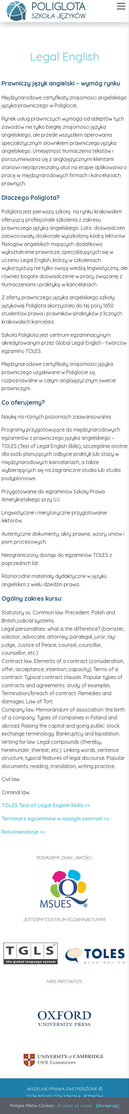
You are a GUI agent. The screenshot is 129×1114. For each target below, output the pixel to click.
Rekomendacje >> (23, 832)
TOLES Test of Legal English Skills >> (46, 805)
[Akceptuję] (107, 1105)
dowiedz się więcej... (76, 1105)
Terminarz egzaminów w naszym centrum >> (55, 818)
